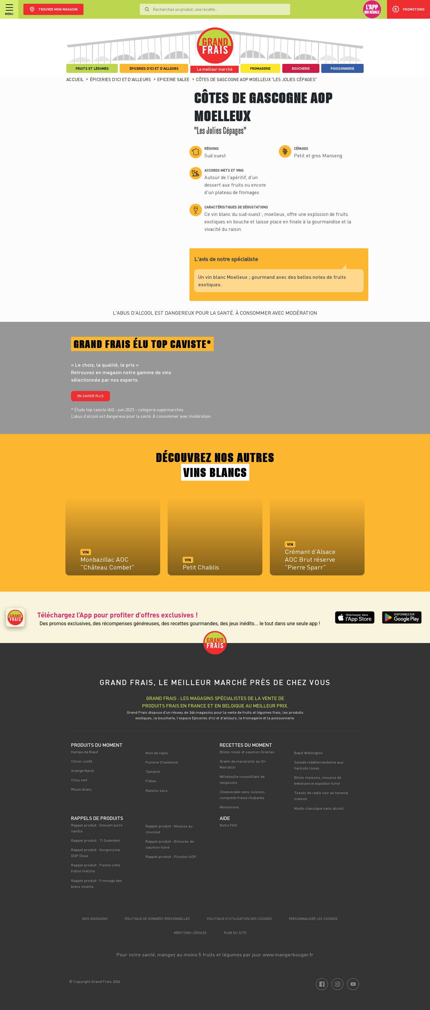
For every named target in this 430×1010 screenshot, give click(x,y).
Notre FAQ (228, 824)
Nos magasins (95, 918)
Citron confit (81, 761)
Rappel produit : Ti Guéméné (95, 840)
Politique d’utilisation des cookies (239, 918)
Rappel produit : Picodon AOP (171, 856)
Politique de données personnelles (157, 918)
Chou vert (79, 779)
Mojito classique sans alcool (319, 808)
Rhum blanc (81, 789)
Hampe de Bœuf (84, 751)
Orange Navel (82, 770)
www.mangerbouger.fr (288, 954)
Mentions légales (190, 932)
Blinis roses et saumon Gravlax (247, 751)
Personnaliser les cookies (313, 918)
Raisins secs (157, 790)
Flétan (151, 780)
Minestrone (229, 806)
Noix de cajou (157, 752)
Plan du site (235, 932)
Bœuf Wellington (308, 752)
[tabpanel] (113, 540)
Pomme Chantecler (162, 762)
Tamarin (153, 771)
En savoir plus (90, 395)
